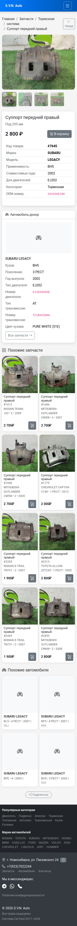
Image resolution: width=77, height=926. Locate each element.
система (13, 24)
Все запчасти (20, 335)
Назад (69, 24)
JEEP (40, 847)
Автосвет (25, 820)
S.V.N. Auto (13, 6)
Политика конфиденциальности (23, 895)
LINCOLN (27, 847)
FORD (32, 842)
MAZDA (43, 842)
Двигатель (9, 816)
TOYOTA (20, 838)
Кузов (59, 820)
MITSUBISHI (51, 838)
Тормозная (46, 19)
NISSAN (7, 838)
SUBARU (34, 838)
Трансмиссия (43, 820)
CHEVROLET (10, 847)
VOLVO (56, 842)
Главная (8, 19)
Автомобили (26, 871)
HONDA (66, 838)
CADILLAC (18, 842)
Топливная (9, 820)
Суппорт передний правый (27, 29)
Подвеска (25, 816)
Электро (40, 816)
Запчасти (26, 19)
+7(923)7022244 (19, 866)
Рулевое (7, 824)
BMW (5, 842)
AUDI (67, 842)
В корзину (59, 134)
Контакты (45, 871)
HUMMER (52, 847)
